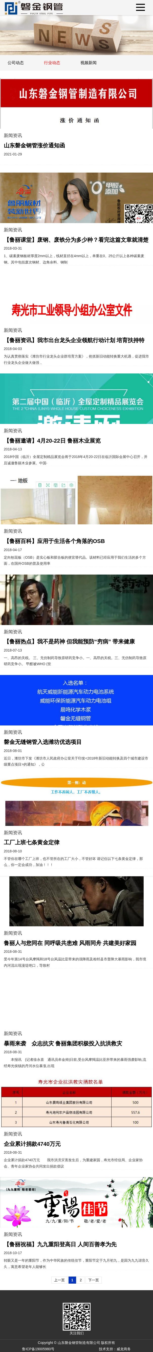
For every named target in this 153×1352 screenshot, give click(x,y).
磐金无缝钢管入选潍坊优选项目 (43, 742)
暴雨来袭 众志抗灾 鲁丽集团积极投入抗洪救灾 (63, 1043)
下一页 (93, 1280)
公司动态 (16, 63)
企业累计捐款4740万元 (32, 1144)
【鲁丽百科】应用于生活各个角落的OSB (54, 541)
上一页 (59, 1280)
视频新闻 (88, 63)
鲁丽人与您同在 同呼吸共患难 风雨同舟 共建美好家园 (70, 943)
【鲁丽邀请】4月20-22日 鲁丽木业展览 (52, 441)
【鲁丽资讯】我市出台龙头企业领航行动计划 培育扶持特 (74, 340)
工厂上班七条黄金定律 (31, 842)
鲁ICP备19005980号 (38, 1349)
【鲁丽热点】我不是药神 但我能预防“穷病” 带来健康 (69, 641)
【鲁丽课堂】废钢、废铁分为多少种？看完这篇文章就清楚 (76, 240)
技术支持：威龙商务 (115, 1349)
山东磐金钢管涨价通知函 (34, 145)
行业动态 (52, 63)
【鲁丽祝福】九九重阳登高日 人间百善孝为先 (60, 1244)
